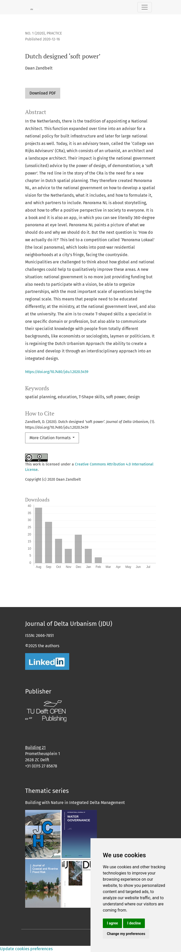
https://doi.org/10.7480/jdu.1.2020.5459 (56, 372)
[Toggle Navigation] (144, 7)
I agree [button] (112, 923)
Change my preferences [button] (126, 934)
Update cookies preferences (26, 948)
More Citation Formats (50, 437)
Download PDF (42, 93)
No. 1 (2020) (35, 33)
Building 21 (35, 747)
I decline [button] (134, 923)
